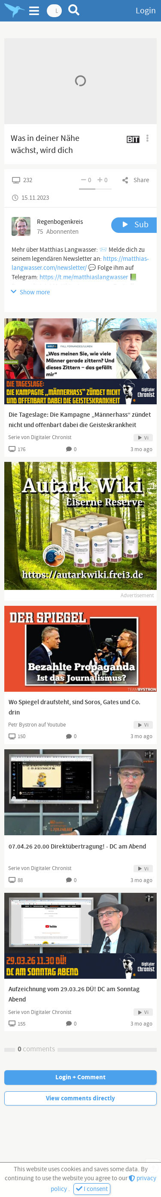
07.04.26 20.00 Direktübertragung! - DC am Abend (77, 847)
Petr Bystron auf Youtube (37, 724)
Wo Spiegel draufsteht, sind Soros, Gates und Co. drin (74, 707)
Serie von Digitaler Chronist (39, 437)
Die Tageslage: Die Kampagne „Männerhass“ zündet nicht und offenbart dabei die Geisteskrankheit (80, 420)
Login (146, 10)
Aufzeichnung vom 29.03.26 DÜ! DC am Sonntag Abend (74, 994)
